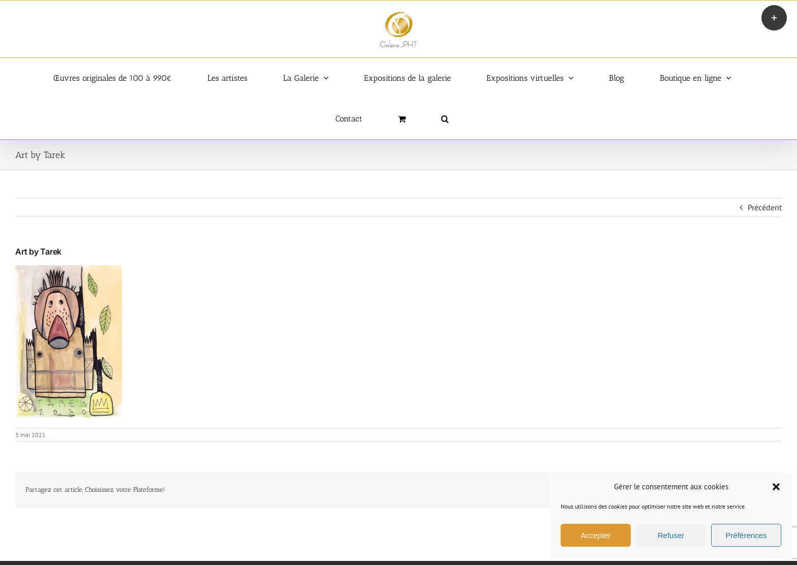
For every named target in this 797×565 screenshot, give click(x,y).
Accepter (595, 535)
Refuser (671, 535)
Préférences (746, 535)
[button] (776, 487)
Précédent (765, 207)
